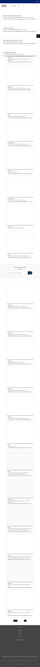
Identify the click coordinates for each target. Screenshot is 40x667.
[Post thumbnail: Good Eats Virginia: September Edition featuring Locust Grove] (20, 78)
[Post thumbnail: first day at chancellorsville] (20, 218)
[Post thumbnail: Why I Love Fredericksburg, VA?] (20, 162)
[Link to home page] (1, 1)
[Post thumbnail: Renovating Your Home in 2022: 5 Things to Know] (20, 190)
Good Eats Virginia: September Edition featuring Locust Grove (15, 29)
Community (5, 15)
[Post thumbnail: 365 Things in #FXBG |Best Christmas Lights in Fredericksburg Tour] (20, 604)
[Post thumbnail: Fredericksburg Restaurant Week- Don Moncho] (20, 352)
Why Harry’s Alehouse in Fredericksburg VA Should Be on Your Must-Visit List (18, 17)
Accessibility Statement (22, 660)
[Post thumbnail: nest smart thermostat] (20, 436)
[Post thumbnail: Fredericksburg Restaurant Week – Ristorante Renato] (20, 296)
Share (38, 36)
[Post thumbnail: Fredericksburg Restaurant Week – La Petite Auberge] (20, 324)
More (37, 1)
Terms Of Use (4, 660)
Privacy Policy (12, 660)
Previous (15, 620)
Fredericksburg (11, 15)
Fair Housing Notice (34, 660)
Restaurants (18, 15)
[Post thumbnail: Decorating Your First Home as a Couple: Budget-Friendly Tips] (20, 246)
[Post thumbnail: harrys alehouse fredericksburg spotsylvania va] (20, 408)
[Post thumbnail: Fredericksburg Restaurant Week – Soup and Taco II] (20, 380)
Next (25, 620)
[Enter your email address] (18, 272)
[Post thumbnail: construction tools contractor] (20, 134)
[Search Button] (37, 5)
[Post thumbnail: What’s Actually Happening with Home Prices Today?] (20, 106)
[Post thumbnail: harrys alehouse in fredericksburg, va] (20, 50)
